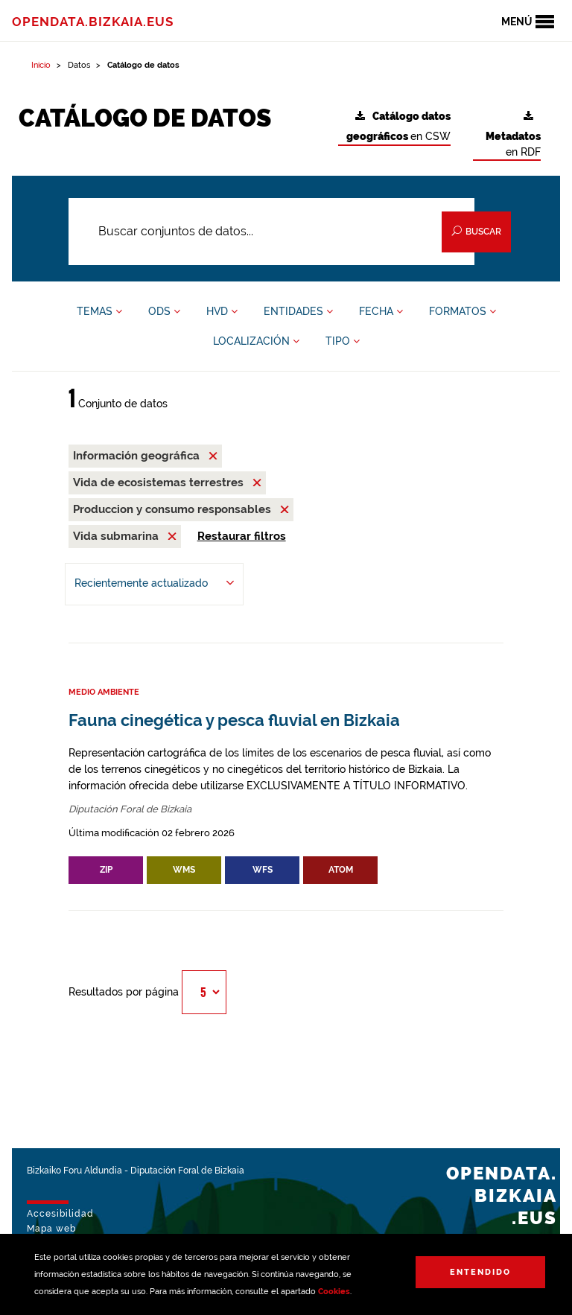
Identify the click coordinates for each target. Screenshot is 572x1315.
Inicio (41, 65)
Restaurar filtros (241, 536)
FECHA (381, 311)
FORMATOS (462, 311)
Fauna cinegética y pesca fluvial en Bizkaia (234, 720)
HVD (222, 311)
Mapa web (51, 1228)
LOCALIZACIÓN (256, 341)
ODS (164, 311)
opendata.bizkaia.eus (93, 21)
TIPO (342, 341)
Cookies (334, 1291)
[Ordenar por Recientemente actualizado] (154, 584)
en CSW (398, 126)
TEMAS (99, 311)
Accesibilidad (60, 1214)
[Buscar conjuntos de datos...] (271, 231)
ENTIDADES (298, 311)
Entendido (480, 1272)
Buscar (476, 231)
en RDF (513, 134)
